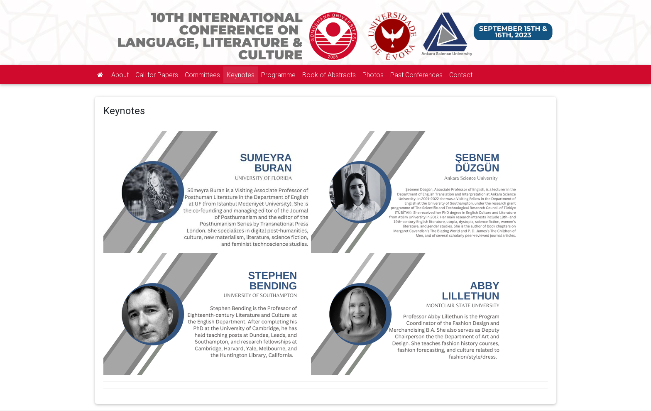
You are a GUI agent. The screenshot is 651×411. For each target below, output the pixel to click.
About (120, 75)
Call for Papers (156, 75)
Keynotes (241, 75)
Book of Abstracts (329, 75)
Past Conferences (416, 75)
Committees (202, 75)
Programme (278, 75)
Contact (460, 75)
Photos (373, 75)
